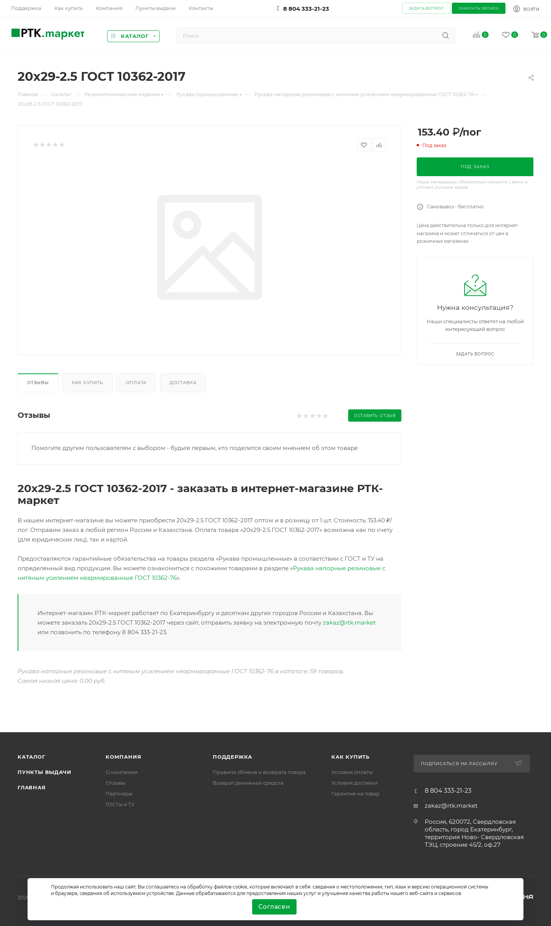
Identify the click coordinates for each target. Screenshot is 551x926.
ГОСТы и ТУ (120, 804)
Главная (32, 787)
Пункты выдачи (44, 772)
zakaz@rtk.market (349, 622)
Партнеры (119, 793)
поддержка (232, 757)
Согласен (274, 906)
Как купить (87, 382)
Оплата (136, 382)
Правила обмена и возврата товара (259, 772)
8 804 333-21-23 (306, 8)
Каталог (32, 757)
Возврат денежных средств (248, 783)
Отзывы (38, 382)
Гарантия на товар (355, 793)
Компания (123, 757)
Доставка (183, 382)
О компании (122, 772)
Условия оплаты (352, 772)
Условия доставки (354, 783)
